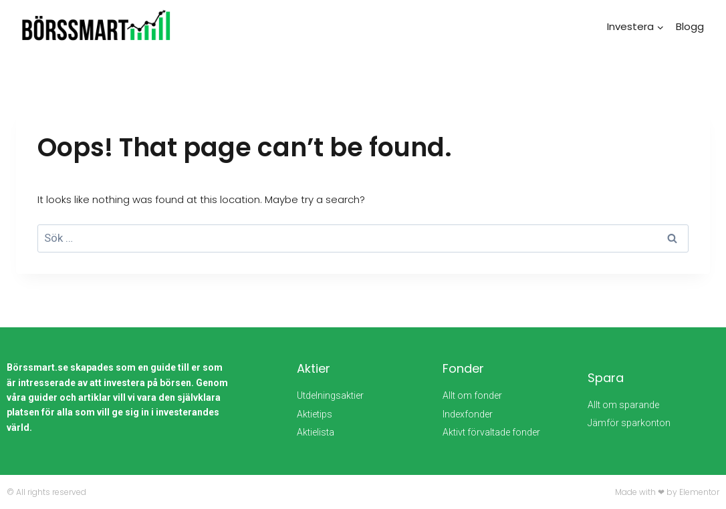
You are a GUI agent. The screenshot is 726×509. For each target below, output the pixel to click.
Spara (606, 377)
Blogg (690, 26)
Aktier (313, 368)
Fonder (463, 368)
